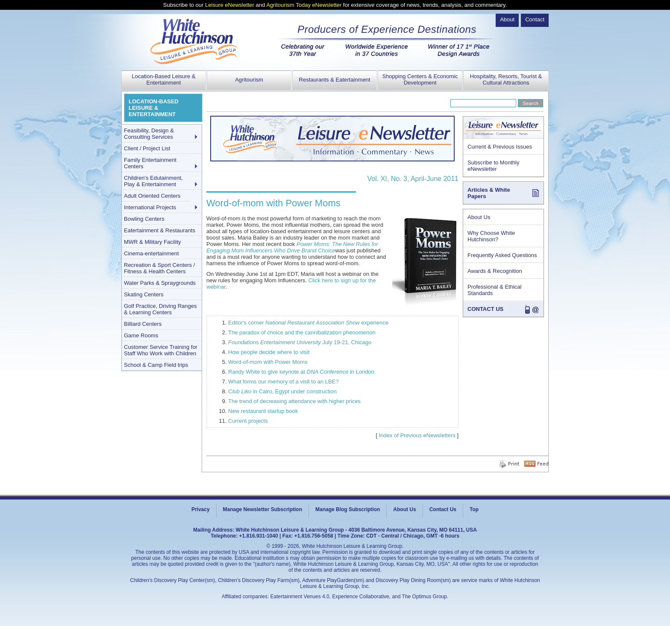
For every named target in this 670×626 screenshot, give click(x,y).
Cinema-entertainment (151, 253)
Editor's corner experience (308, 322)
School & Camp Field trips (156, 365)
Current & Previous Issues (499, 146)
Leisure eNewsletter (229, 5)
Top (474, 509)
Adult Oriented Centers (152, 196)
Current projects (247, 421)
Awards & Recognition (494, 271)
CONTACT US (485, 309)
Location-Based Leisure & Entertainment (164, 79)
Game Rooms (141, 335)
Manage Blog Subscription (347, 509)
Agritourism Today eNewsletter (303, 5)
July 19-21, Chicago (299, 342)
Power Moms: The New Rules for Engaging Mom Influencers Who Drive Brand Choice (292, 247)
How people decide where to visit (268, 352)
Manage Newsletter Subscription (262, 509)
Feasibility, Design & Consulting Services (149, 133)
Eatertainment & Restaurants (159, 230)
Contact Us (442, 509)
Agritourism (249, 79)
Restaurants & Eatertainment (334, 79)
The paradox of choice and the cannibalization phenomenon (302, 332)
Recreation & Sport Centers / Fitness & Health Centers (159, 268)
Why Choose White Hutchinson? (491, 236)
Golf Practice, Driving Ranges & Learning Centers (160, 309)
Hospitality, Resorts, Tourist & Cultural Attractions (506, 79)
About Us (478, 217)
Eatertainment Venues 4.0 (299, 597)
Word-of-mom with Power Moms (267, 362)
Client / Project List (147, 148)
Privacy (200, 509)
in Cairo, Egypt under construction (282, 391)
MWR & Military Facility (152, 242)
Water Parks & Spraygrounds (160, 283)
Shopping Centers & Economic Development (420, 79)
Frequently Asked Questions (502, 255)
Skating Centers (144, 294)
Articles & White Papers (488, 193)
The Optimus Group (424, 597)
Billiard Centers (143, 324)
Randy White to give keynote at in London (301, 372)
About (507, 19)
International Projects (150, 207)
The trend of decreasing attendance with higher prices (294, 401)
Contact (534, 19)
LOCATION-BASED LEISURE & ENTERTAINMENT (154, 107)
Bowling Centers (144, 219)
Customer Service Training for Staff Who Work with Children (160, 350)
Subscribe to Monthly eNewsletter (493, 165)
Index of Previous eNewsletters (417, 435)
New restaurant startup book (263, 411)
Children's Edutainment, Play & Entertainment (153, 181)
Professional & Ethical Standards (494, 290)
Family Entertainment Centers (150, 163)
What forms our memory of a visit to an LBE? (283, 381)
